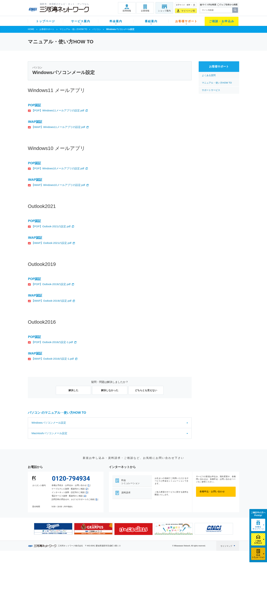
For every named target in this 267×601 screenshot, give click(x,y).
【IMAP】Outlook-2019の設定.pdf (52, 300)
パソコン (96, 29)
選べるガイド (49, 574)
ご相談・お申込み (221, 21)
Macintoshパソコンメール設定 (49, 433)
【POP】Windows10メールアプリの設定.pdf (58, 168)
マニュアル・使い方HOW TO (73, 29)
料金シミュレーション (130, 482)
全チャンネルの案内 (130, 577)
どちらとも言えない (146, 390)
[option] (53, 529)
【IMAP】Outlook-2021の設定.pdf (52, 242)
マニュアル (152, 569)
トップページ (45, 21)
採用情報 (127, 11)
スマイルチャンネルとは (133, 564)
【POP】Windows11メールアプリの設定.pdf (58, 110)
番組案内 (151, 21)
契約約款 (72, 592)
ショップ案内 (164, 11)
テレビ (71, 564)
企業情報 (145, 11)
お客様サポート (186, 21)
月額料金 (98, 569)
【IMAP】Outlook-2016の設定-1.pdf (53, 358)
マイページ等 (188, 11)
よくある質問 (209, 75)
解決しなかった (109, 390)
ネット (71, 569)
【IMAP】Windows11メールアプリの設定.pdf (58, 126)
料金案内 (116, 21)
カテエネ (72, 587)
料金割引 (98, 574)
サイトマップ (226, 546)
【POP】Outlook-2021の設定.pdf (51, 226)
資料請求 (126, 492)
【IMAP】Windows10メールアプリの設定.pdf (58, 184)
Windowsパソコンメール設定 (49, 422)
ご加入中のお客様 (51, 569)
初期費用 (98, 564)
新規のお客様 (49, 564)
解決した (73, 390)
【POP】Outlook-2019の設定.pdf (51, 284)
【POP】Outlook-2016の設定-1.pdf (52, 342)
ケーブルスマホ (76, 578)
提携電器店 (178, 569)
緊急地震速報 (75, 583)
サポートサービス (211, 90)
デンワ (71, 574)
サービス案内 (80, 21)
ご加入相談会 (180, 574)
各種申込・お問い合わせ (212, 491)
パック (97, 578)
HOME (31, 29)
